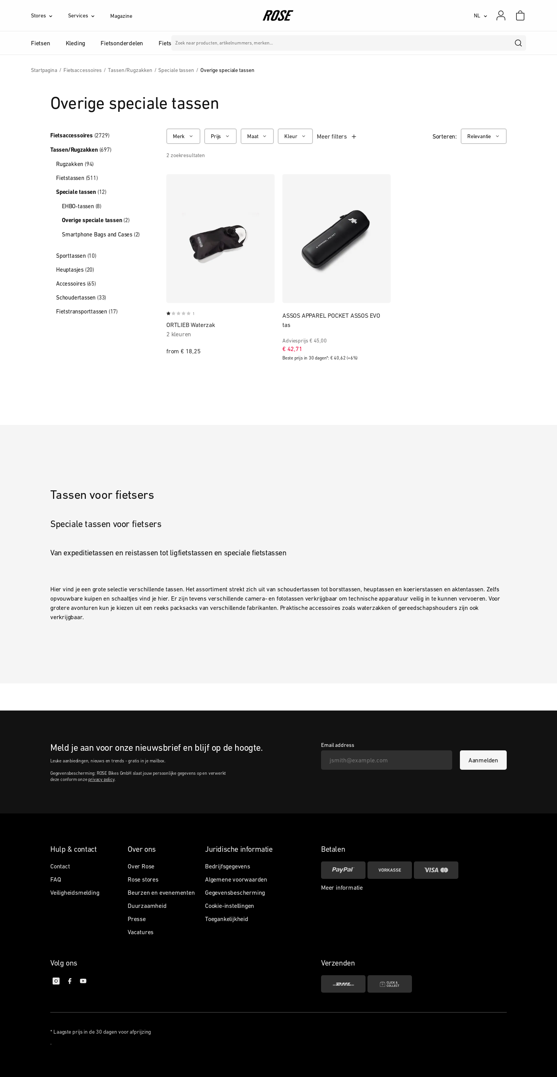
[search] (518, 43)
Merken (254, 42)
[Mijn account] (501, 15)
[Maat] (257, 136)
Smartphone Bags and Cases (101, 234)
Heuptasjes (75, 269)
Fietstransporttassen (87, 311)
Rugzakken (75, 164)
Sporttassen (76, 255)
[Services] (89, 15)
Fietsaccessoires (79, 135)
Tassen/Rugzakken (80, 149)
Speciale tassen (81, 191)
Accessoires (76, 283)
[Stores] (49, 15)
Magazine (121, 16)
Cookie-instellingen (229, 905)
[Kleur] (295, 136)
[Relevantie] (484, 136)
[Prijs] (220, 136)
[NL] (480, 15)
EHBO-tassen (81, 206)
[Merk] (183, 136)
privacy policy (101, 779)
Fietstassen (77, 178)
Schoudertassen (81, 297)
